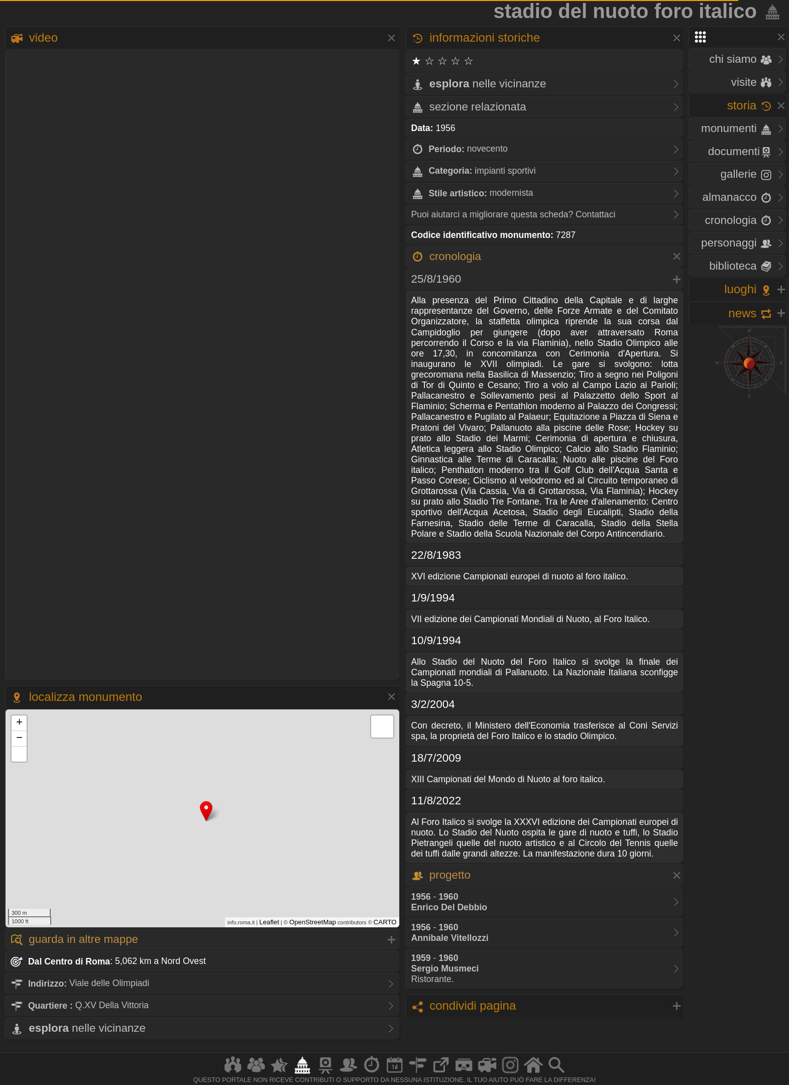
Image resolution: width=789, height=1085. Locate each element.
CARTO (385, 922)
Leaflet (269, 922)
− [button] (19, 738)
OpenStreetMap (312, 922)
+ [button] (19, 723)
